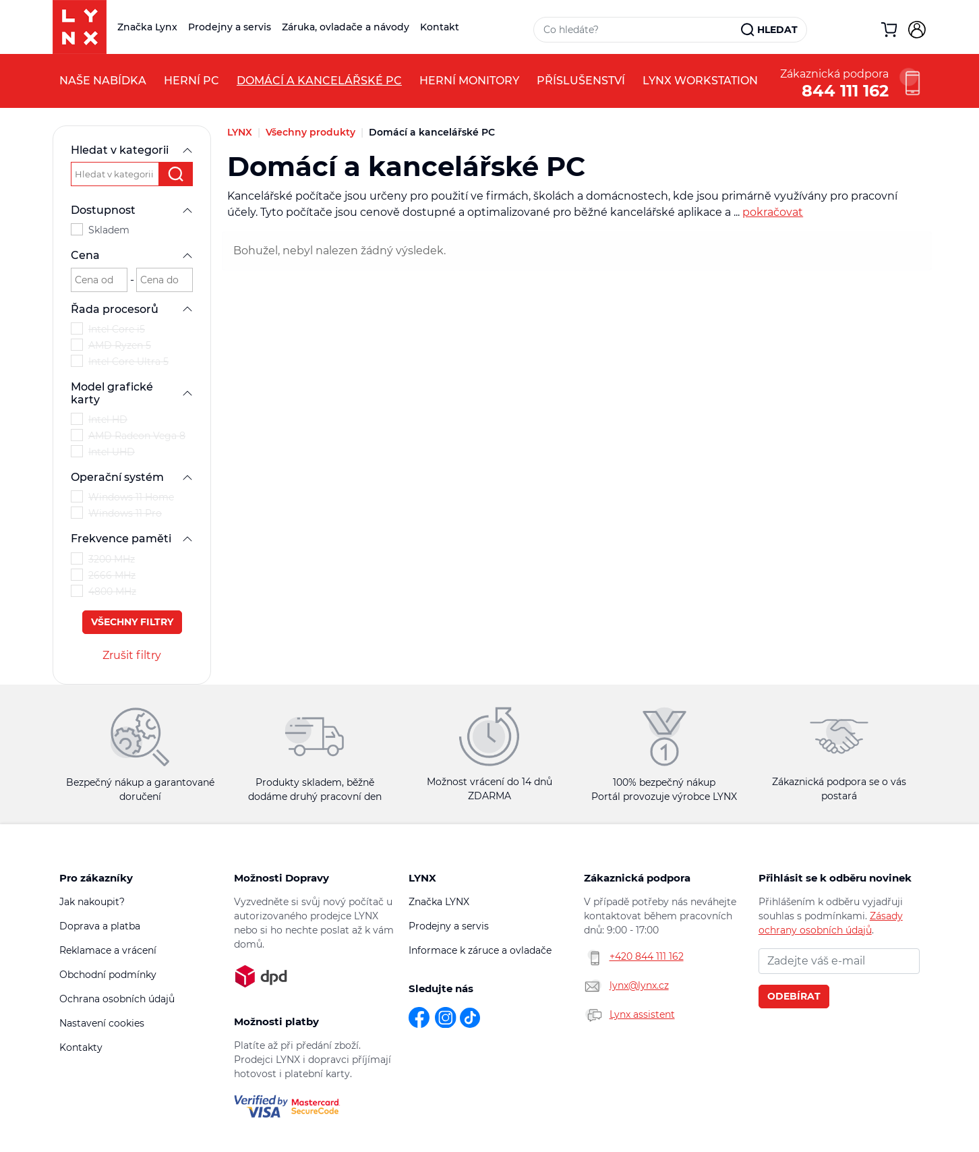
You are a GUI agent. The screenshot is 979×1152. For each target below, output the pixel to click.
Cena (132, 255)
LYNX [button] (422, 877)
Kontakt (439, 27)
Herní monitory (469, 80)
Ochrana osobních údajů (117, 999)
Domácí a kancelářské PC (319, 80)
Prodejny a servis (229, 27)
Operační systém (132, 477)
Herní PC (191, 80)
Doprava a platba (99, 926)
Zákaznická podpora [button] (637, 877)
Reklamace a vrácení (107, 950)
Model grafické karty (132, 393)
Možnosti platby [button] (276, 1021)
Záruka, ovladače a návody (345, 27)
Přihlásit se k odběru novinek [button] (835, 877)
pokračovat (772, 212)
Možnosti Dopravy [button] (281, 877)
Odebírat (794, 996)
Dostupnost (132, 210)
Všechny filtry (132, 622)
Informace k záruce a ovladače (480, 950)
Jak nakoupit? (92, 902)
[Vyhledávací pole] (637, 29)
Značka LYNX (439, 902)
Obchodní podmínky (107, 975)
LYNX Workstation (700, 80)
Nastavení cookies (101, 1023)
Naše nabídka (102, 80)
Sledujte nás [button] (441, 988)
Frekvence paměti (132, 538)
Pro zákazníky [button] (96, 877)
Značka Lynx (147, 27)
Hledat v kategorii (132, 150)
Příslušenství (581, 80)
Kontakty (80, 1047)
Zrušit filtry (131, 655)
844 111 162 (845, 89)
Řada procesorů (132, 309)
